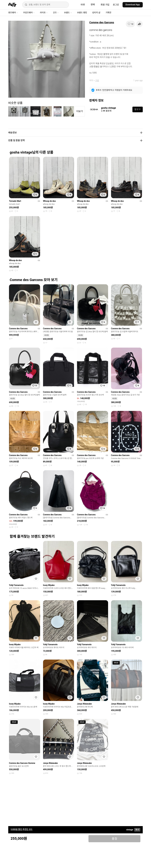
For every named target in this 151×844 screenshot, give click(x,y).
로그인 (116, 4)
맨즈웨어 (13, 12)
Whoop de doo (49, 201)
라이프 (44, 12)
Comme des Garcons (101, 22)
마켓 (83, 4)
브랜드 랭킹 (82, 12)
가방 (97, 80)
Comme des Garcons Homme (22, 763)
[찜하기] (130, 24)
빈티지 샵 (96, 12)
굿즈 (56, 12)
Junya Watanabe (84, 704)
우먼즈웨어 (29, 12)
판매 (93, 4)
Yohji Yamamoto (16, 585)
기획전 (108, 12)
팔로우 (137, 109)
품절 (114, 838)
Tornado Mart (15, 201)
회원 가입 (105, 4)
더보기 (79, 111)
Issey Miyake (49, 585)
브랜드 (68, 12)
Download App (132, 4)
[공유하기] (139, 23)
